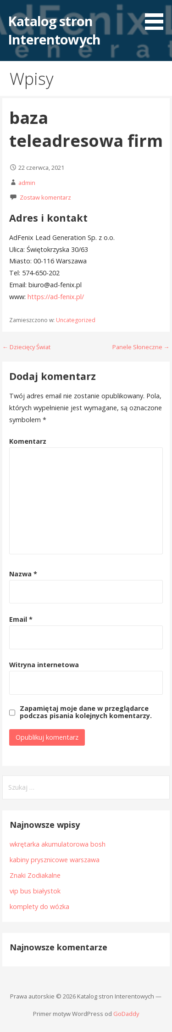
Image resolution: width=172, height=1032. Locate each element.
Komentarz (27, 441)
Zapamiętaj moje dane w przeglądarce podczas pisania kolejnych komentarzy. (86, 712)
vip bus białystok (35, 891)
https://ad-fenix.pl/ (56, 296)
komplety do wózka (39, 906)
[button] (157, 16)
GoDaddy (126, 1014)
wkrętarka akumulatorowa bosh (57, 844)
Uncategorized (75, 320)
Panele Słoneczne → (141, 347)
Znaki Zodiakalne (35, 875)
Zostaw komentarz (45, 197)
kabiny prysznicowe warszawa (55, 859)
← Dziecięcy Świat (26, 347)
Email (21, 619)
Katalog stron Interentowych (54, 30)
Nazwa (23, 573)
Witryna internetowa (44, 664)
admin (26, 183)
